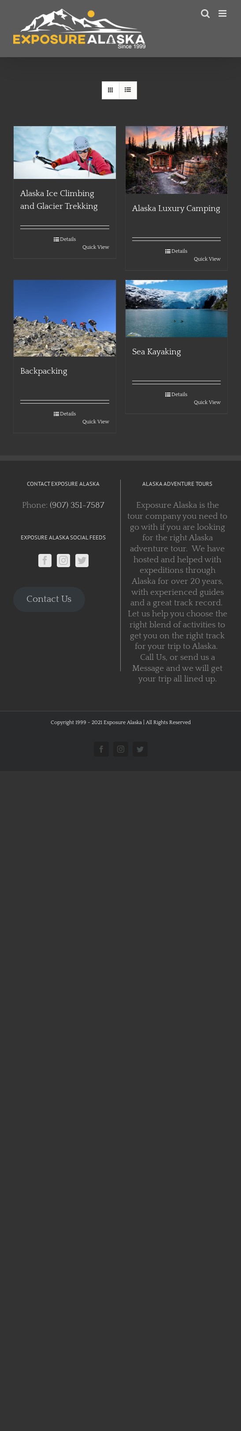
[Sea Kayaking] (177, 308)
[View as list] (128, 90)
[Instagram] (63, 560)
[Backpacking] (65, 318)
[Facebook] (45, 560)
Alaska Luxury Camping (176, 208)
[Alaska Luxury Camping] (177, 160)
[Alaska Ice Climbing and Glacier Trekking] (65, 152)
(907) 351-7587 (77, 505)
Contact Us (48, 599)
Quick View (95, 247)
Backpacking (43, 371)
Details (68, 239)
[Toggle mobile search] (205, 13)
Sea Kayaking (156, 352)
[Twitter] (82, 560)
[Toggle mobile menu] (223, 13)
